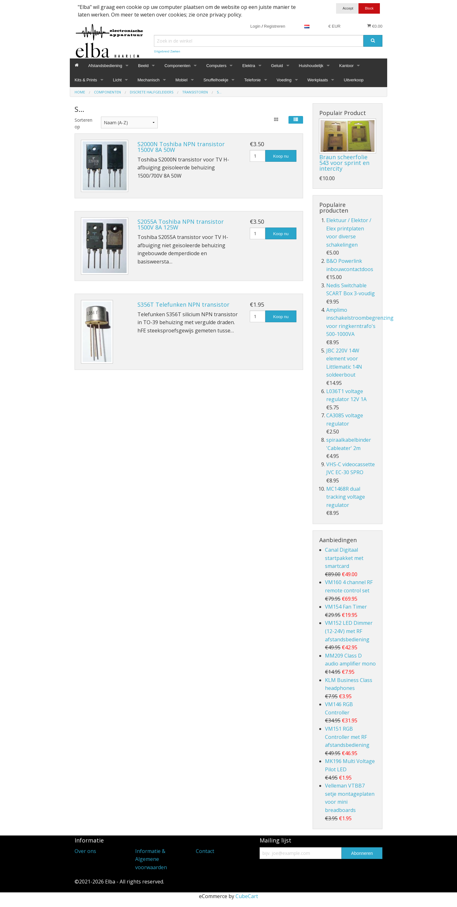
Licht (117, 80)
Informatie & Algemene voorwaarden (151, 859)
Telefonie (252, 80)
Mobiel (182, 80)
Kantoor (346, 65)
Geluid (277, 65)
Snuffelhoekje (215, 80)
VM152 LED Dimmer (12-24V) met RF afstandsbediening (349, 631)
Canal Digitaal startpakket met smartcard (344, 557)
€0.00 (374, 26)
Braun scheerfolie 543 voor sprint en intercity (344, 162)
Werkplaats (318, 80)
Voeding (284, 80)
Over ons (85, 851)
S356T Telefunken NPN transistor (183, 304)
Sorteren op (83, 123)
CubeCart (246, 896)
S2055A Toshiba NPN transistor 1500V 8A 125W (180, 224)
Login (255, 26)
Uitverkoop (353, 80)
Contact (205, 851)
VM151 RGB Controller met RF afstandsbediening (347, 736)
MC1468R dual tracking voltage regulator (345, 496)
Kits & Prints (86, 80)
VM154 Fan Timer (346, 606)
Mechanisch (148, 80)
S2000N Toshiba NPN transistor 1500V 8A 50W (181, 146)
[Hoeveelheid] (257, 156)
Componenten (177, 65)
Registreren (274, 26)
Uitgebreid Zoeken (167, 51)
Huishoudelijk (311, 65)
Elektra (248, 65)
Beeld (143, 65)
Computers (216, 65)
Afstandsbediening (105, 65)
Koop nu (280, 156)
